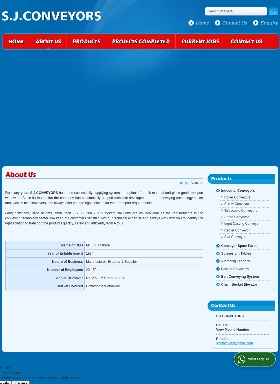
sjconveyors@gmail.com (234, 343)
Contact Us (235, 23)
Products (86, 41)
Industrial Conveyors (238, 191)
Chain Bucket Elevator (239, 284)
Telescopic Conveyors (240, 211)
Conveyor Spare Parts (239, 246)
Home (202, 23)
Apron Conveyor (236, 217)
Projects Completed (141, 41)
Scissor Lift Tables (236, 253)
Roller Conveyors (237, 197)
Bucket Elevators (235, 269)
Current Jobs (200, 41)
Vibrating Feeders (235, 261)
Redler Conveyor (237, 230)
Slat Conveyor (235, 237)
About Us (48, 41)
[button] (232, 330)
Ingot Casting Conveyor (242, 224)
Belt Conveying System (240, 277)
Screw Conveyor (236, 204)
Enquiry (269, 23)
